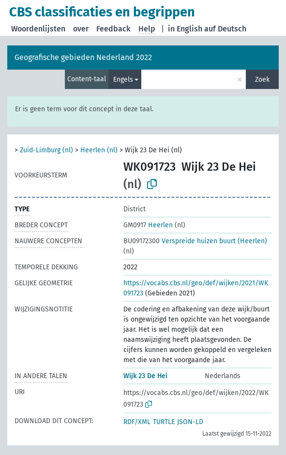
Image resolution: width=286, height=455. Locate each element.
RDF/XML (137, 422)
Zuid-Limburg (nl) (46, 150)
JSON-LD (190, 422)
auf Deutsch (225, 28)
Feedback (113, 28)
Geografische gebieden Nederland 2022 (83, 57)
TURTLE (164, 422)
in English (185, 28)
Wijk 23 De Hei (145, 376)
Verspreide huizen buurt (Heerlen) (195, 241)
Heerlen (148, 225)
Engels (123, 79)
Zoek (262, 79)
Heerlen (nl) (99, 150)
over (81, 28)
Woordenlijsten (38, 28)
